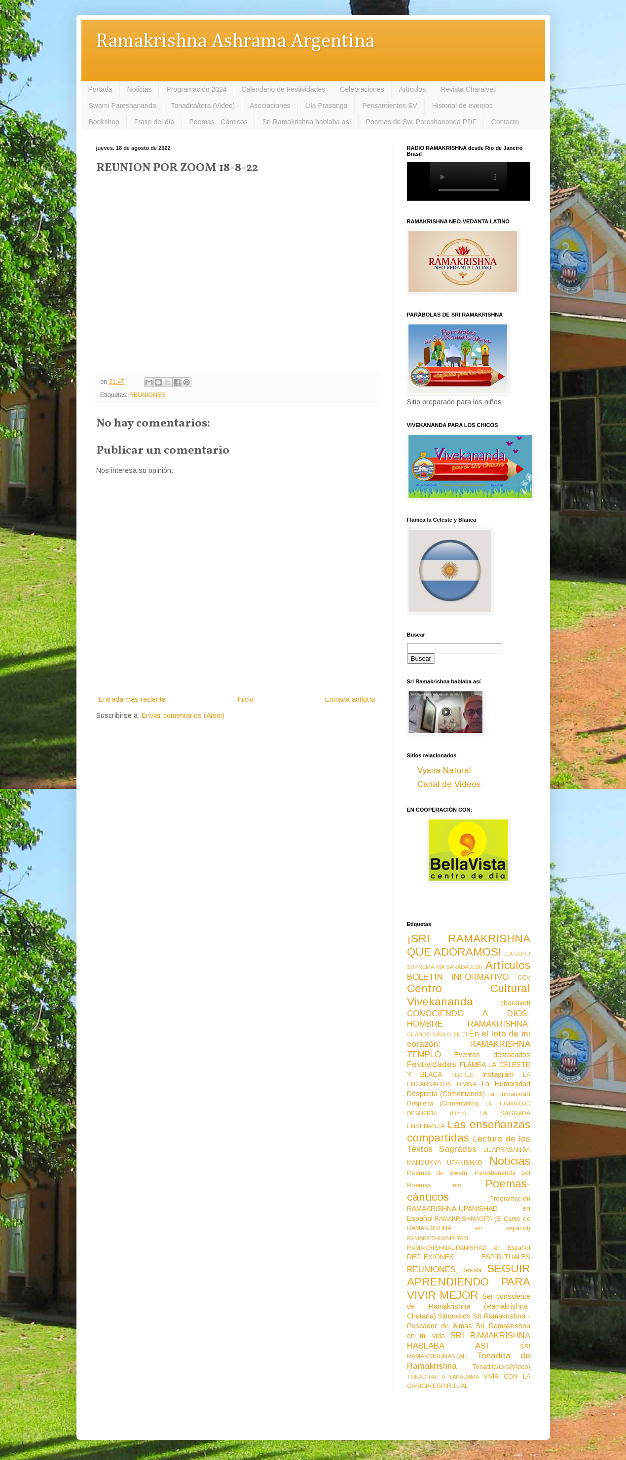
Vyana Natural (444, 770)
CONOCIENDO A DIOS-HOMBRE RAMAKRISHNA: (468, 1019)
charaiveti (515, 1003)
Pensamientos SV (389, 105)
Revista (471, 1270)
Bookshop (104, 122)
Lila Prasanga (326, 105)
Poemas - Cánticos (218, 122)
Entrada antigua (350, 699)
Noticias (139, 89)
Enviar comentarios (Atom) (183, 715)
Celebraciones (362, 89)
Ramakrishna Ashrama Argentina (235, 41)
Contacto (505, 122)
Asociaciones (270, 105)
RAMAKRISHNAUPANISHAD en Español (468, 1248)
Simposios (454, 1316)
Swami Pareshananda (122, 105)
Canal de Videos (449, 784)
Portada (100, 89)
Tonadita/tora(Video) (501, 1366)
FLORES (462, 1075)
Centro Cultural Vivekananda (468, 995)
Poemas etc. (435, 1185)
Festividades (431, 1064)
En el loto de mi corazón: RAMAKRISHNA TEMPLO (468, 1044)
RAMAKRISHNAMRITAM (437, 1238)
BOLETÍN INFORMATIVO (458, 977)
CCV (523, 977)
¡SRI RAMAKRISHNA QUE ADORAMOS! (468, 945)
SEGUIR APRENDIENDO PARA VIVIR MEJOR (468, 1281)
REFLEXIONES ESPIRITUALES (468, 1257)
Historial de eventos (462, 105)
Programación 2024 (196, 89)
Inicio (245, 699)
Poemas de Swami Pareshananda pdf (468, 1173)
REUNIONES (147, 395)
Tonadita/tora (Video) (203, 105)
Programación (509, 1198)
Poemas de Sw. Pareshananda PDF (421, 122)
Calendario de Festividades (284, 89)
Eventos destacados (492, 1055)
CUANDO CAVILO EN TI (437, 1034)
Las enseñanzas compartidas (468, 1131)
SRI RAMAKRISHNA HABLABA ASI (468, 1341)
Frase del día (154, 122)
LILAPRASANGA (506, 1149)
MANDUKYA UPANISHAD (445, 1162)
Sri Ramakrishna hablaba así (306, 122)
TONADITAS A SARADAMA (443, 1377)
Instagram (498, 1074)
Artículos (412, 89)
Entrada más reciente (132, 699)
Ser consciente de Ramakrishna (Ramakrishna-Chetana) (468, 1306)
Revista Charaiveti (469, 89)
